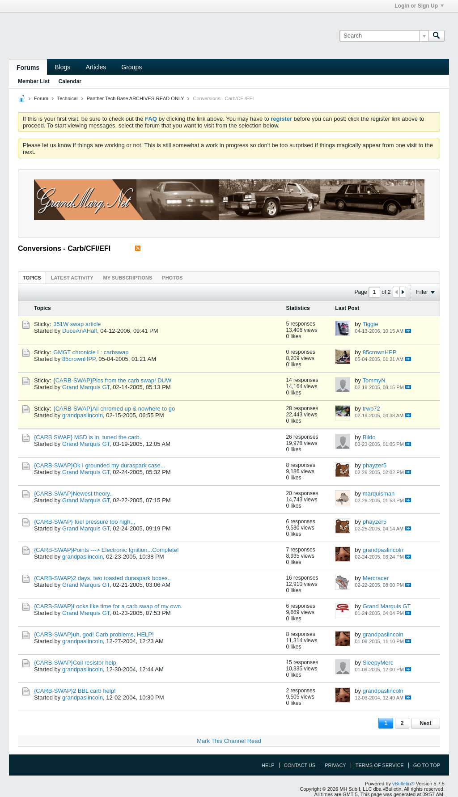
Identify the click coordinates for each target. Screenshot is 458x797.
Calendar (70, 81)
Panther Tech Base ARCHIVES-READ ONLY (135, 98)
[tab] (32, 277)
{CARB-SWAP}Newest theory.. (73, 493)
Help (268, 765)
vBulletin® (403, 783)
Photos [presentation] (172, 277)
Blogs (62, 67)
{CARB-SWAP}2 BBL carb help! (75, 690)
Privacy (335, 765)
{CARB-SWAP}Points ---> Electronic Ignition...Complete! (106, 550)
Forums (28, 67)
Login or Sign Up (419, 6)
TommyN (373, 380)
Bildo (369, 437)
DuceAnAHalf (79, 330)
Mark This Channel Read (229, 741)
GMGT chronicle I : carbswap (90, 352)
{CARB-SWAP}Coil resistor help (75, 662)
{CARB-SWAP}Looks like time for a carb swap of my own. (108, 606)
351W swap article (77, 324)
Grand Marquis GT (86, 387)
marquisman (379, 493)
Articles (95, 67)
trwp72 (371, 408)
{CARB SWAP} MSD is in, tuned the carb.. (88, 437)
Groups (131, 67)
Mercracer (376, 578)
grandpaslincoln (82, 415)
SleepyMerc (378, 662)
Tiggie (370, 324)
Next (425, 723)
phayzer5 (374, 465)
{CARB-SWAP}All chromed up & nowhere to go (114, 408)
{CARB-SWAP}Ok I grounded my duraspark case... (99, 465)
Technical (67, 98)
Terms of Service (380, 765)
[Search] (383, 36)
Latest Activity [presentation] (72, 277)
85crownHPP (78, 359)
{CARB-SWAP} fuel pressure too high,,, (84, 521)
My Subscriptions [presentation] (128, 277)
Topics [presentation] (32, 277)
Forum (41, 98)
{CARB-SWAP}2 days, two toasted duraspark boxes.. (102, 578)
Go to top (426, 765)
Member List (34, 81)
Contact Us (300, 765)
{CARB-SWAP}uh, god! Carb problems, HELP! (94, 634)
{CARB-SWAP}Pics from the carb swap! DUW (112, 380)
